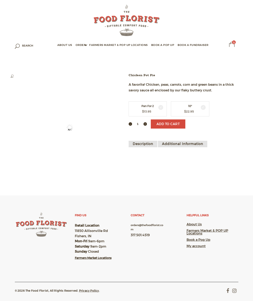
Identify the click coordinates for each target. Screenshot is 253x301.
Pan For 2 (147, 106)
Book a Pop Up (198, 239)
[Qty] (138, 124)
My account (196, 246)
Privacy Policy (89, 290)
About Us (194, 224)
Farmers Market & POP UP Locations (207, 232)
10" (190, 106)
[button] (66, 76)
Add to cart (168, 124)
